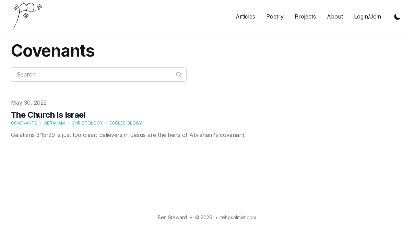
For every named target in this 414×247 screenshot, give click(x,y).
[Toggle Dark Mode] (397, 16)
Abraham (54, 123)
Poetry (275, 16)
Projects (305, 16)
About (335, 16)
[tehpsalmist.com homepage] (29, 16)
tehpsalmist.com (238, 217)
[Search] (99, 74)
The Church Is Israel (48, 115)
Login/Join (367, 16)
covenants (24, 123)
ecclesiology (125, 123)
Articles (245, 16)
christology (87, 123)
